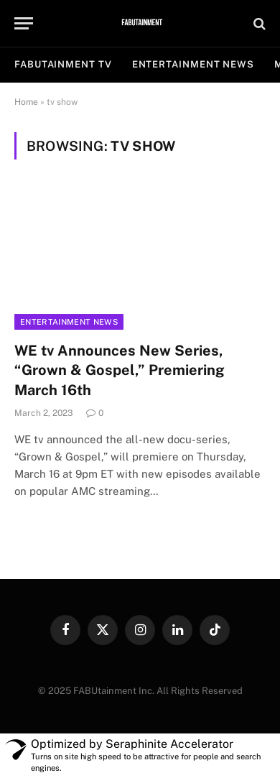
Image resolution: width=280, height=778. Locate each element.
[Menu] (23, 23)
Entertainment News (69, 322)
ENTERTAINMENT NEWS (193, 64)
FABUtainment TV (63, 64)
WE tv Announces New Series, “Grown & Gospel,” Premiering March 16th (119, 370)
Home (26, 102)
